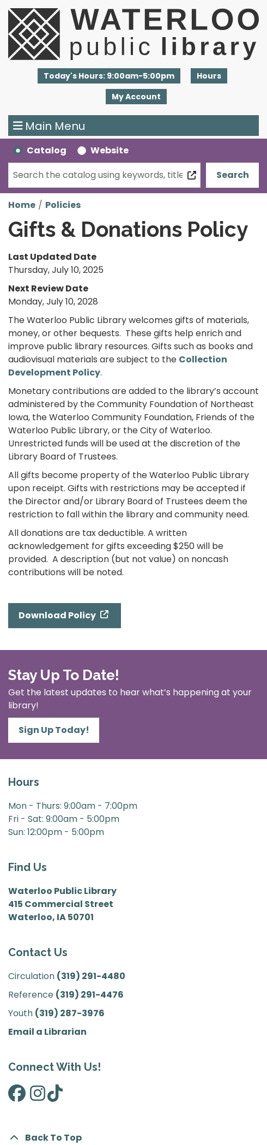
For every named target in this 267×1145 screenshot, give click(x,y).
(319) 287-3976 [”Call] (70, 1013)
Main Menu (49, 125)
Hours (209, 75)
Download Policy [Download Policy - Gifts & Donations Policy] (58, 615)
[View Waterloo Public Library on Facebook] (17, 1096)
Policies (63, 205)
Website (109, 150)
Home (21, 205)
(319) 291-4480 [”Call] (91, 976)
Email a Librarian (47, 1031)
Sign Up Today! (54, 730)
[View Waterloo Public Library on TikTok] (55, 1096)
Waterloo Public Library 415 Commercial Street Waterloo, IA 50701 (62, 904)
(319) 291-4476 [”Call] (90, 994)
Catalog (46, 150)
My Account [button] (136, 96)
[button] (109, 76)
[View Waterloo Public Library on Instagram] (37, 1096)
